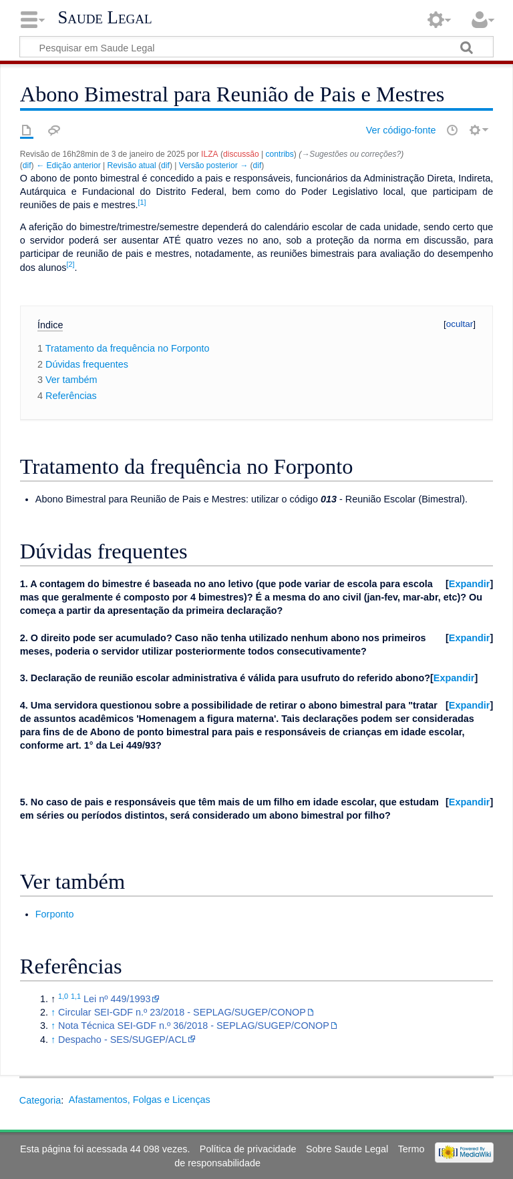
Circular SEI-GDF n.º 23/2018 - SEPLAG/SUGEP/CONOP (182, 1012)
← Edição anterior (68, 165)
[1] (142, 202)
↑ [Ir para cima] (53, 1012)
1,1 (76, 996)
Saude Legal (104, 17)
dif (27, 165)
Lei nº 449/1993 (116, 999)
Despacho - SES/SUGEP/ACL (122, 1039)
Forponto (54, 914)
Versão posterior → (213, 165)
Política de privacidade (248, 1149)
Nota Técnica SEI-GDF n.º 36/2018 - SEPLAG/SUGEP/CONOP (193, 1025)
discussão (241, 154)
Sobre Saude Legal (347, 1149)
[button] (469, 584)
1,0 (63, 996)
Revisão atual (132, 165)
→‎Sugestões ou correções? (351, 154)
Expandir (469, 583)
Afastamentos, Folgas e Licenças (139, 1099)
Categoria (40, 1099)
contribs (280, 154)
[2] (70, 264)
